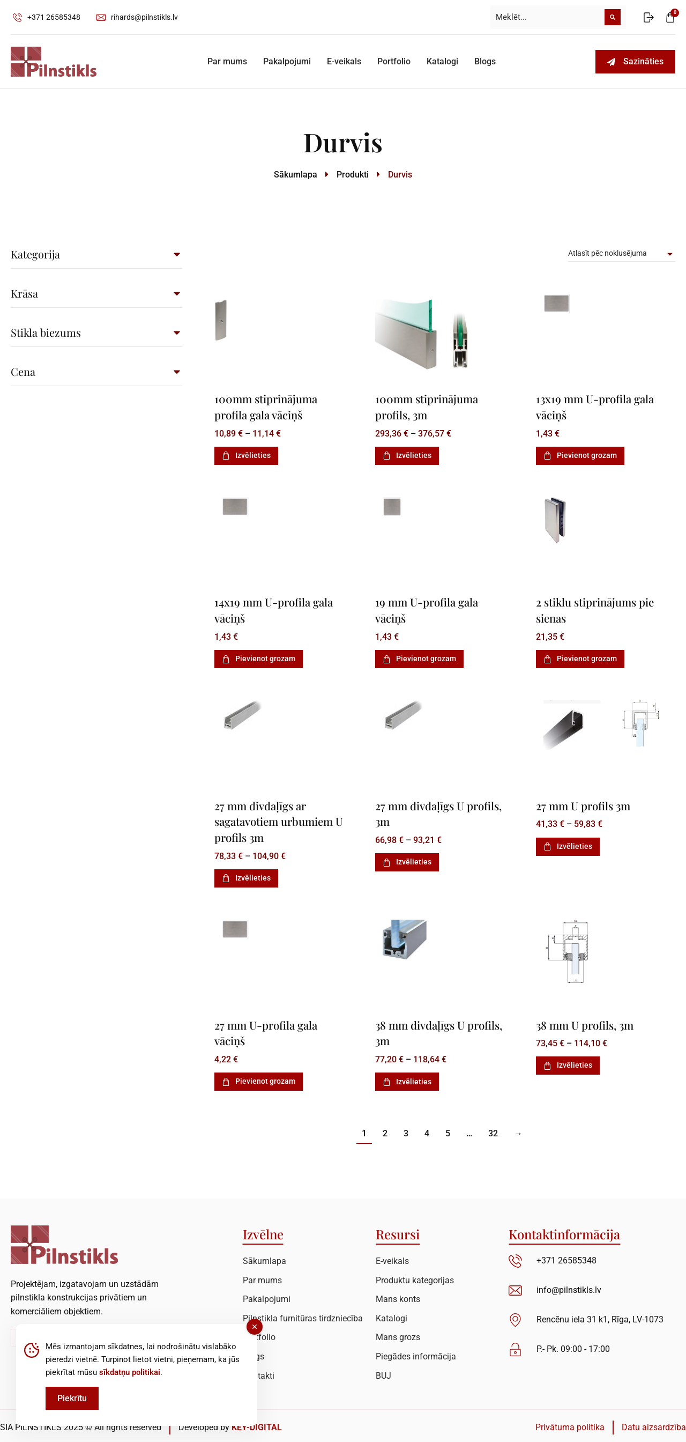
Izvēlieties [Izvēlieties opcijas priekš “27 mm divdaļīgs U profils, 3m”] (407, 860)
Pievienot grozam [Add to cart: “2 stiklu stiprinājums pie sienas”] (580, 657)
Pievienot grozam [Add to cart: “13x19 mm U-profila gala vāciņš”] (580, 454)
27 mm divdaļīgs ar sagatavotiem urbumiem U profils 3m (281, 819)
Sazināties (635, 61)
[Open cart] (670, 17)
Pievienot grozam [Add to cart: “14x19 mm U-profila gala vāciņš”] (258, 657)
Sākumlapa (295, 174)
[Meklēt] (613, 17)
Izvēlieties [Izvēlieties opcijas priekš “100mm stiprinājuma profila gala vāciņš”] (246, 454)
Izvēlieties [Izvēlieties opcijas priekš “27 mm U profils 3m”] (567, 844)
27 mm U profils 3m (584, 803)
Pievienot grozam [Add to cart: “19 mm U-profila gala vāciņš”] (419, 657)
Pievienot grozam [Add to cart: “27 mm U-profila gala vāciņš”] (258, 1079)
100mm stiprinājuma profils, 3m (428, 406)
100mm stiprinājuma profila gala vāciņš (267, 406)
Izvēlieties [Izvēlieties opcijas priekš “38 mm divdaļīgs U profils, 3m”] (407, 1079)
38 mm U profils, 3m (586, 1022)
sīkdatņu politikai (129, 1372)
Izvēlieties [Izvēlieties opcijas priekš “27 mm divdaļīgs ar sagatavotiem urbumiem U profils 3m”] (246, 875)
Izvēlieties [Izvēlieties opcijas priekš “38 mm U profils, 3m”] (567, 1063)
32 (493, 1131)
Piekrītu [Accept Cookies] (72, 1398)
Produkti (353, 174)
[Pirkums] (621, 254)
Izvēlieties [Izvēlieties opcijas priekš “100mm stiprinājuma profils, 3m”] (407, 454)
